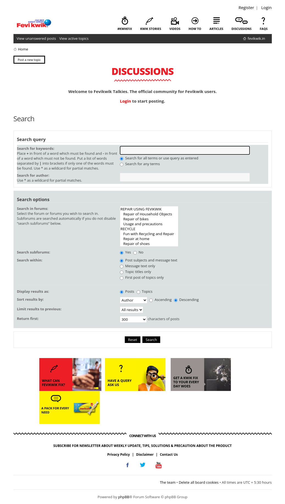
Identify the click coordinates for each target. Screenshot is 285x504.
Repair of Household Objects (149, 214)
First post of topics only (142, 277)
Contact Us (169, 454)
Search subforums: (33, 252)
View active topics (73, 38)
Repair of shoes (149, 243)
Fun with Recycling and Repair (149, 233)
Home (23, 49)
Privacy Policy (118, 454)
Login (266, 7)
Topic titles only (135, 271)
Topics (145, 291)
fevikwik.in (256, 38)
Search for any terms (140, 163)
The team (168, 482)
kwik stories (150, 29)
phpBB (123, 496)
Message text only (137, 265)
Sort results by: (30, 299)
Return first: (28, 318)
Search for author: (33, 175)
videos (174, 29)
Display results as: (33, 291)
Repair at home (149, 238)
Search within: (30, 260)
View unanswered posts (36, 38)
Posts (127, 291)
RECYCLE (149, 228)
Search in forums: (32, 208)
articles (216, 29)
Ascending (160, 299)
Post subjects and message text (148, 260)
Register (246, 7)
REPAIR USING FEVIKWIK (149, 209)
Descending (186, 299)
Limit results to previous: (39, 308)
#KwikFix (124, 29)
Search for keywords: (35, 148)
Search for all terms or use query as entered (159, 158)
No (138, 252)
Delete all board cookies (198, 482)
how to (195, 29)
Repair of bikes (149, 218)
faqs (263, 29)
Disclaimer (145, 454)
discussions (241, 29)
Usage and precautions (149, 223)
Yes (125, 252)
